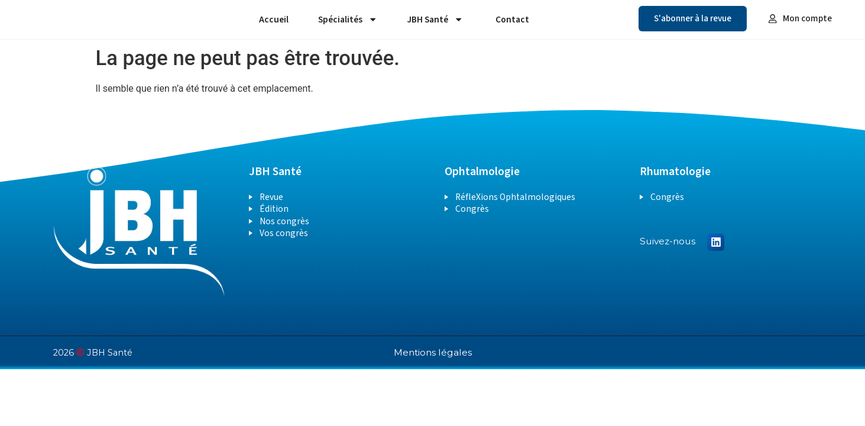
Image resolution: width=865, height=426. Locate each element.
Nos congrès (284, 221)
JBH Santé (435, 19)
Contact (512, 19)
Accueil (274, 19)
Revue (271, 197)
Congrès (472, 208)
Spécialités (347, 19)
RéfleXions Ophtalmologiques (515, 197)
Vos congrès (284, 233)
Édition (274, 208)
